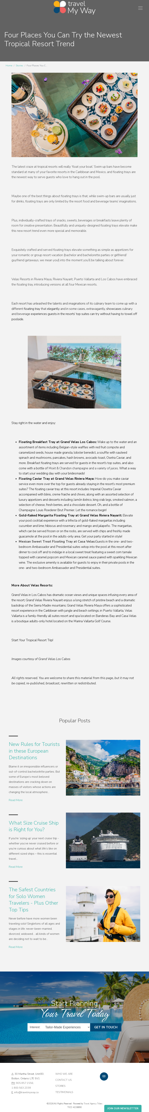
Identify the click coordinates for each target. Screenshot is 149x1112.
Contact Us (63, 1080)
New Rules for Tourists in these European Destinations (34, 751)
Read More (16, 800)
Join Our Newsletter (122, 1108)
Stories (19, 65)
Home (9, 65)
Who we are (64, 1074)
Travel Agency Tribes (93, 1103)
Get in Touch (105, 1027)
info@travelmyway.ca (26, 1092)
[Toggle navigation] (140, 8)
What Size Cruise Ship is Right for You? (34, 826)
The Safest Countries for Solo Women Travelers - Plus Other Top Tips (33, 899)
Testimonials (64, 1092)
